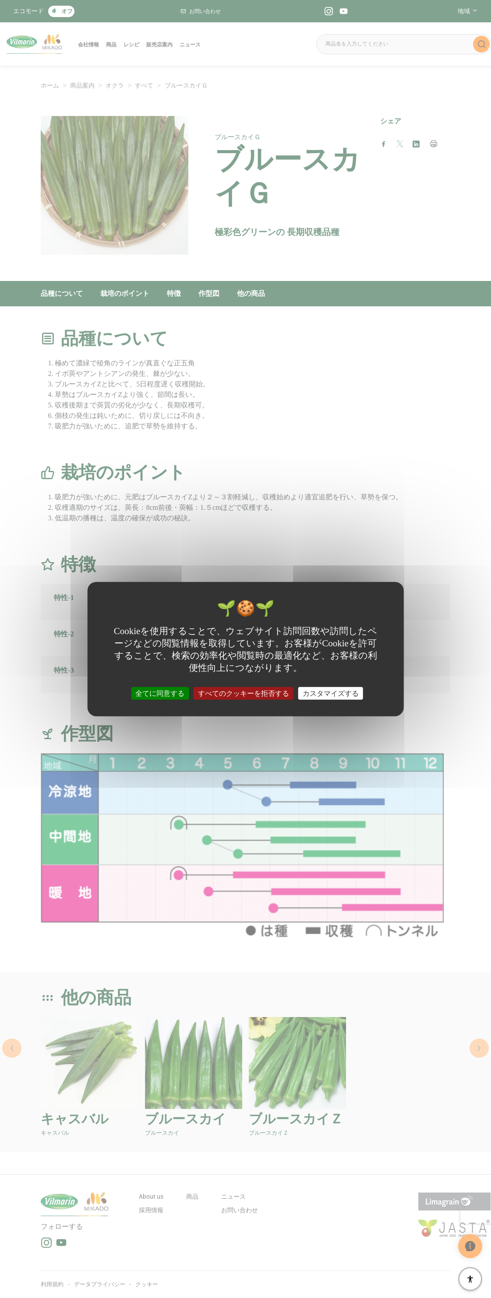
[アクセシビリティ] (470, 1279)
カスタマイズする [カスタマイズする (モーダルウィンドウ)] (331, 693)
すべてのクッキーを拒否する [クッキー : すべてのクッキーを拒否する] (243, 693)
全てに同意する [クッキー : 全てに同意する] (159, 693)
